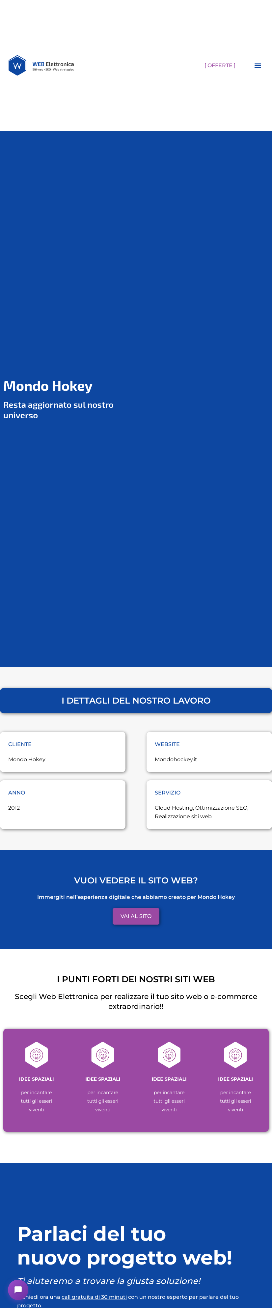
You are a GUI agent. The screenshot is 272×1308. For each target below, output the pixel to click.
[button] (258, 65)
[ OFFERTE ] (219, 65)
